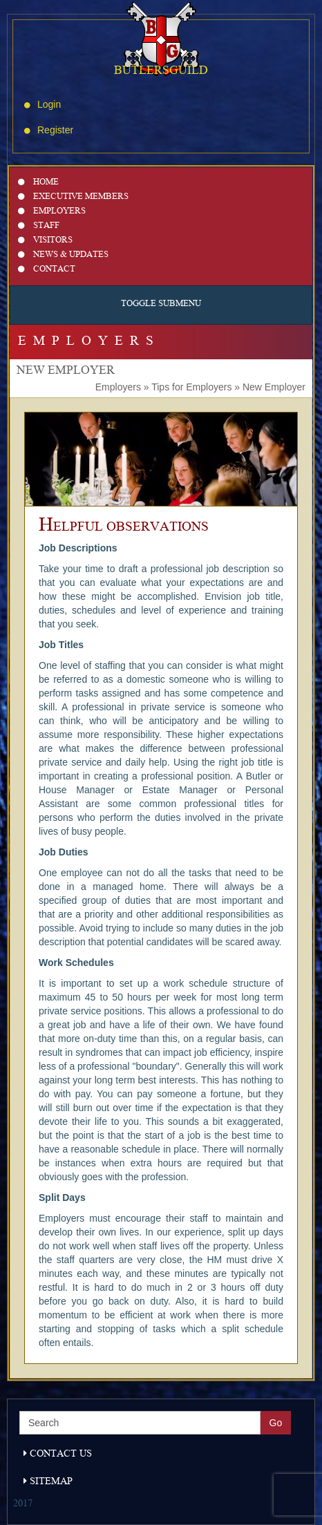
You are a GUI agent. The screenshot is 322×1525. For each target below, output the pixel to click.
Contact (46, 269)
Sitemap (48, 1482)
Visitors (45, 240)
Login (42, 104)
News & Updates (63, 255)
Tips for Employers (191, 386)
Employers (52, 211)
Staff (38, 226)
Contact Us (57, 1454)
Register (48, 129)
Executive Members (73, 197)
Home (38, 182)
